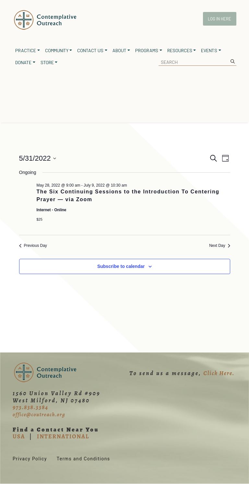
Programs (146, 50)
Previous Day (33, 245)
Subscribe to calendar (121, 266)
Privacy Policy (30, 458)
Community (56, 50)
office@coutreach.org (39, 414)
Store (47, 62)
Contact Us (90, 50)
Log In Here (219, 18)
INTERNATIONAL (63, 436)
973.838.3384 (30, 407)
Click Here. (218, 373)
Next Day (219, 245)
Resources (179, 50)
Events (209, 50)
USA (19, 436)
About (119, 50)
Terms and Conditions (83, 458)
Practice (25, 50)
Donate (23, 62)
